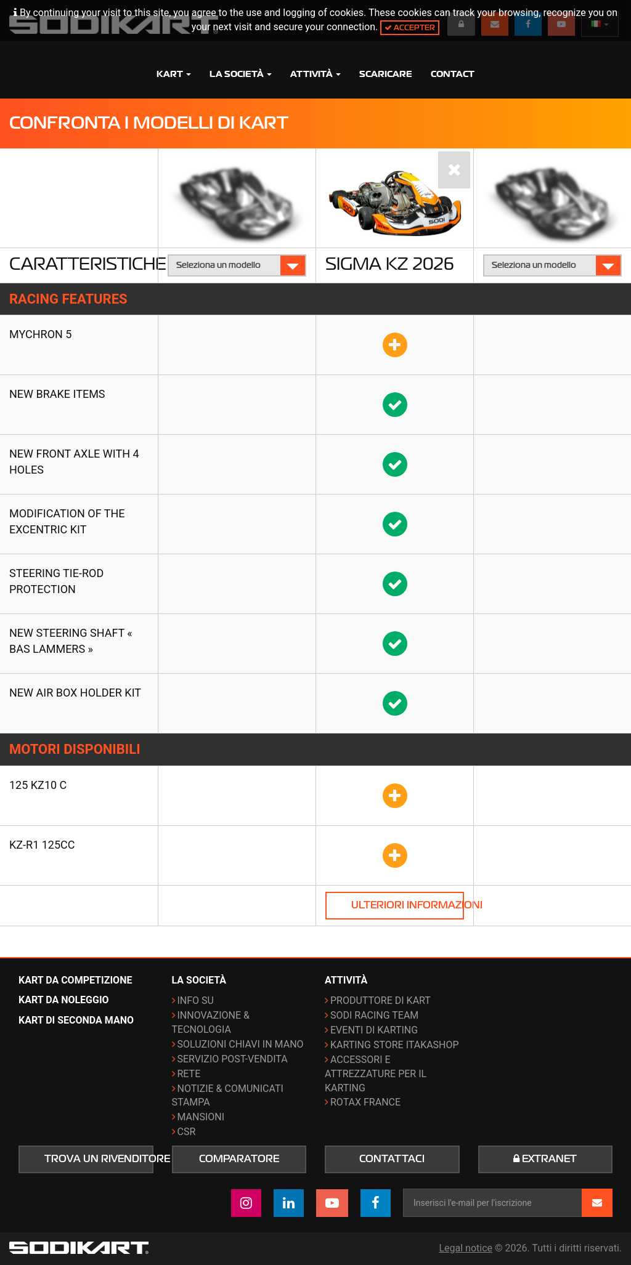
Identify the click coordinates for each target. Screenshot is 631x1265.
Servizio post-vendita (232, 1059)
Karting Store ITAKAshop (394, 1045)
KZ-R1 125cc (42, 844)
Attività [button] (315, 73)
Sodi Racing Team (374, 1015)
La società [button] (241, 73)
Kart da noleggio (63, 1000)
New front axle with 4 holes (74, 461)
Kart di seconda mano (76, 1020)
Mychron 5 (40, 334)
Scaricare (385, 73)
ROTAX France (365, 1102)
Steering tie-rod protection (56, 581)
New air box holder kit (75, 692)
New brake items (57, 393)
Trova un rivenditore (98, 1159)
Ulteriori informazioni (407, 905)
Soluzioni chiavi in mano (240, 1044)
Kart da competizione (75, 980)
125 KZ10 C (38, 784)
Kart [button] (174, 73)
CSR (186, 1132)
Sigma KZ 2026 (389, 263)
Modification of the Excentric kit (67, 521)
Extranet (545, 1159)
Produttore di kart (380, 1000)
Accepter (410, 27)
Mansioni (201, 1117)
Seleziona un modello (237, 265)
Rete (189, 1074)
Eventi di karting (374, 1030)
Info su (195, 1000)
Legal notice (465, 1248)
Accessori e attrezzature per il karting (375, 1074)
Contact (452, 73)
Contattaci (392, 1159)
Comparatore (239, 1159)
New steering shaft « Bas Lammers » (70, 640)
